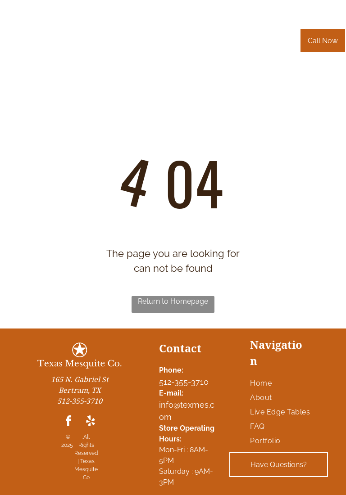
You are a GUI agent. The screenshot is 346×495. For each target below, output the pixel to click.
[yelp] (90, 422)
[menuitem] (106, 45)
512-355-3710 (184, 382)
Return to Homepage (173, 301)
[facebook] (68, 422)
